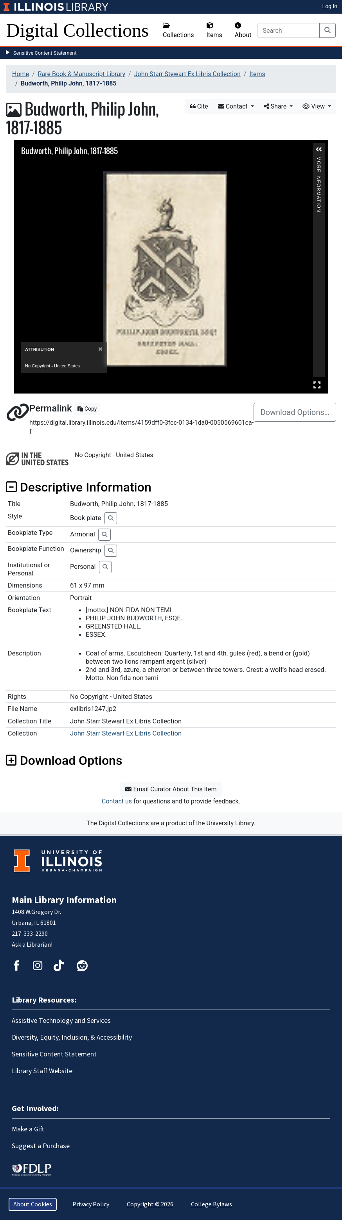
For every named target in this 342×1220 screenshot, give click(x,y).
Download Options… (294, 412)
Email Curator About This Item (170, 789)
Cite (199, 106)
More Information (318, 160)
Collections (178, 30)
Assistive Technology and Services (61, 1021)
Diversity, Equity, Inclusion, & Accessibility (72, 1037)
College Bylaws (211, 1204)
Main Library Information (64, 900)
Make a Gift (28, 1129)
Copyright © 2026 (150, 1204)
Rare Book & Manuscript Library (81, 74)
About (243, 30)
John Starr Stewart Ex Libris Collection (187, 74)
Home (20, 74)
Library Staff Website (42, 1071)
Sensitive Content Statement (45, 53)
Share (276, 106)
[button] (319, 149)
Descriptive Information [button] (78, 487)
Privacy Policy (90, 1204)
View (314, 106)
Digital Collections (77, 30)
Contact (233, 106)
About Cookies (32, 1204)
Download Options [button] (64, 760)
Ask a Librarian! (32, 944)
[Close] (100, 349)
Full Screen (317, 385)
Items (214, 30)
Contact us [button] (117, 801)
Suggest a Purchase (41, 1146)
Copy (87, 409)
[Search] (288, 30)
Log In (329, 6)
